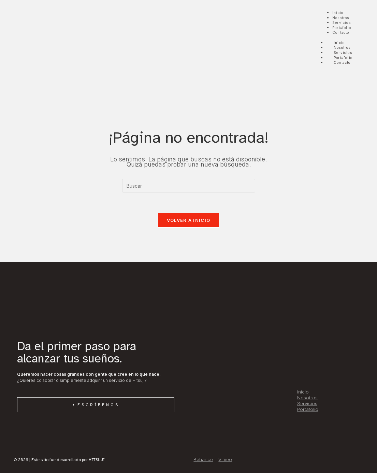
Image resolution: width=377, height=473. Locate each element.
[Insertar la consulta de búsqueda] (188, 185)
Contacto (342, 62)
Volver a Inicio (189, 220)
